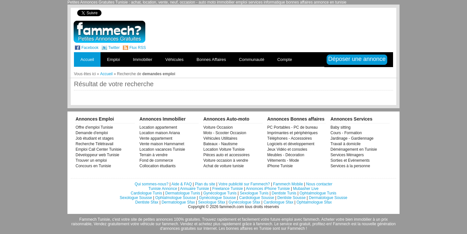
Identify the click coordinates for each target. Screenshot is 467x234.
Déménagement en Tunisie (353, 149)
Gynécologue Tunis (220, 193)
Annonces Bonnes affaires (296, 119)
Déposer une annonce (357, 59)
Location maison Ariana (159, 133)
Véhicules (174, 59)
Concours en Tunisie (93, 166)
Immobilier (142, 59)
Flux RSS (137, 47)
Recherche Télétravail (95, 144)
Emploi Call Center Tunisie (98, 149)
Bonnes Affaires (211, 59)
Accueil (87, 59)
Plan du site (205, 184)
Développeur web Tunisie (97, 155)
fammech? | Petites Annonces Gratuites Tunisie (109, 32)
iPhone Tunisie (280, 166)
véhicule (147, 224)
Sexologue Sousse (136, 197)
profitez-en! (322, 224)
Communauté (251, 59)
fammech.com (232, 207)
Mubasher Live (305, 188)
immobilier (363, 219)
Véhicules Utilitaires (220, 138)
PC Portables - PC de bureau (292, 127)
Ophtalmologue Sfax (314, 202)
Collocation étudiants (157, 166)
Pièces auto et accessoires (226, 155)
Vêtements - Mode (283, 160)
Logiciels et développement (290, 144)
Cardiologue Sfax (278, 202)
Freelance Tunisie (227, 188)
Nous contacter (319, 184)
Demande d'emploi (92, 133)
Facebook (90, 47)
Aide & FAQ (182, 184)
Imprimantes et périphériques (292, 133)
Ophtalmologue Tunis (318, 193)
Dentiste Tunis (284, 193)
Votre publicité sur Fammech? (244, 184)
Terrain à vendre (153, 155)
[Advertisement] (281, 12)
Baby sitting (340, 127)
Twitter (114, 47)
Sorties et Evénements (350, 160)
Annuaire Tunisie (194, 188)
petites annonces (158, 219)
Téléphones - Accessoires (289, 138)
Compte (284, 59)
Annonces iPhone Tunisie (268, 188)
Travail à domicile (345, 144)
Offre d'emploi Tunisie (94, 127)
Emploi (113, 59)
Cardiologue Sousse (256, 197)
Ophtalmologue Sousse (175, 197)
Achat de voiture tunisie (223, 166)
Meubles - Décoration (285, 155)
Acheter (328, 219)
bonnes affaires (239, 228)
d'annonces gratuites (178, 228)
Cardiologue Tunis (146, 193)
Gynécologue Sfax (244, 202)
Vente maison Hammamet (161, 144)
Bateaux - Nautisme (220, 144)
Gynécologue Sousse (217, 197)
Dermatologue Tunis (182, 193)
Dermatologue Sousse (328, 197)
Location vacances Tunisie (162, 149)
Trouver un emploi (91, 160)
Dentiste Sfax (146, 202)
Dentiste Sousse (291, 197)
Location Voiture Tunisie (224, 149)
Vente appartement (155, 138)
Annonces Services (351, 119)
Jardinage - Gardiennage (352, 138)
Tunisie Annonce (163, 188)
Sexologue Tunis (254, 193)
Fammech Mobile (288, 184)
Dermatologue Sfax (178, 202)
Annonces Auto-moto (226, 119)
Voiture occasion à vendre (225, 160)
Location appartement (158, 127)
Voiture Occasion (218, 127)
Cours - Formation (346, 133)
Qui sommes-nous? (151, 184)
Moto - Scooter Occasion (224, 133)
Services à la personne (350, 166)
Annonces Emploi (95, 119)
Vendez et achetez (196, 224)
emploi (287, 219)
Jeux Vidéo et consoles (287, 149)
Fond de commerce (156, 160)
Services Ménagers (347, 155)
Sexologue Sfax (211, 202)
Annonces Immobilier (162, 119)
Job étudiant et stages (95, 138)
